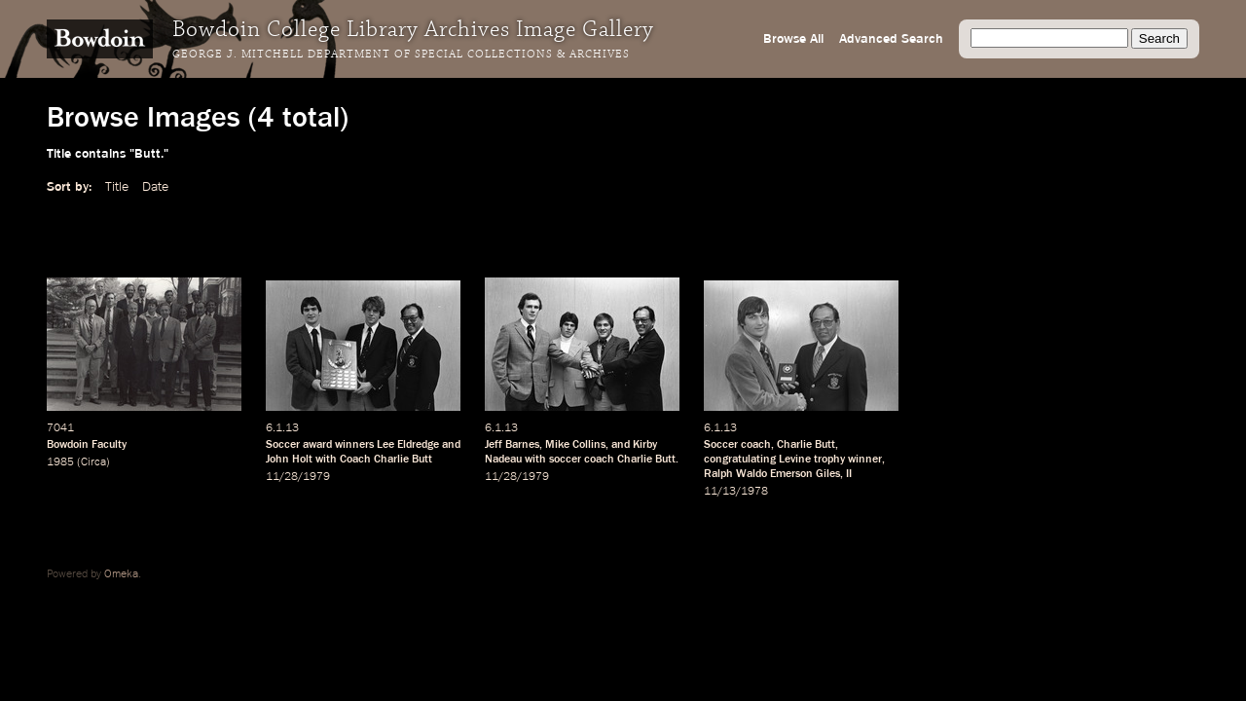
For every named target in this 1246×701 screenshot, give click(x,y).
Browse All (793, 39)
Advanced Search (891, 39)
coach (599, 459)
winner (865, 459)
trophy (829, 459)
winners (354, 445)
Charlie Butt (806, 445)
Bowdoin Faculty (87, 445)
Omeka (121, 574)
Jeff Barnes (512, 445)
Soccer (283, 445)
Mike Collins (575, 445)
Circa (93, 462)
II (849, 474)
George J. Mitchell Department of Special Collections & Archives (401, 54)
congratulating (740, 459)
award (317, 445)
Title (116, 187)
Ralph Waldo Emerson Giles (772, 474)
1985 (60, 462)
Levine (795, 459)
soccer (565, 459)
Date (155, 187)
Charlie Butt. (647, 459)
